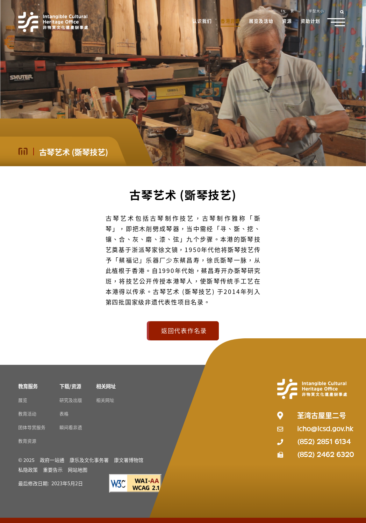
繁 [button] (292, 10)
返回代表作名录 (184, 330)
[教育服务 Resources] (28, 386)
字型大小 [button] (316, 10)
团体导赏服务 (31, 427)
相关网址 (105, 400)
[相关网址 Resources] (106, 386)
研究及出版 (70, 400)
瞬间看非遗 (70, 427)
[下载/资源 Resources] (70, 386)
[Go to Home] (53, 22)
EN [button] (283, 10)
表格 (64, 413)
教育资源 (27, 440)
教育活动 (27, 413)
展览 (22, 400)
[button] (202, 21)
